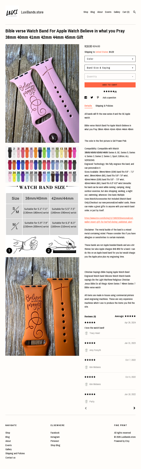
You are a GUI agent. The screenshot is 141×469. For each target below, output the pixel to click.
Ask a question (109, 97)
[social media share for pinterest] (98, 97)
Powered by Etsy (121, 441)
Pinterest (55, 441)
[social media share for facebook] (86, 97)
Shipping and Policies (15, 453)
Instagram (55, 437)
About (100, 12)
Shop (85, 12)
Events (108, 12)
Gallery (117, 12)
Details (88, 105)
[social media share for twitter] (92, 97)
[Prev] (86, 408)
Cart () (126, 12)
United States (102, 52)
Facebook (55, 432)
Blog (93, 12)
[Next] (134, 408)
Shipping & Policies (104, 105)
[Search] (134, 12)
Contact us (10, 457)
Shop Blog (55, 445)
